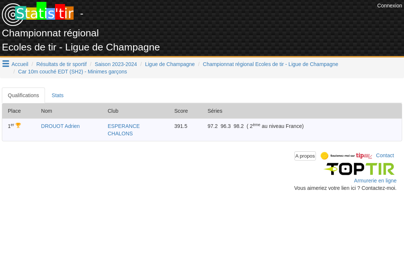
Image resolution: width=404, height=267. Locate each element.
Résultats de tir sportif (61, 64)
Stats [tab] (58, 95)
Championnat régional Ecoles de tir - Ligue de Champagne (270, 64)
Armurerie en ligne (375, 181)
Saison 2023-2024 (116, 64)
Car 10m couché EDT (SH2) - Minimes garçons (72, 72)
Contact (385, 155)
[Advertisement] (240, 18)
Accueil (20, 64)
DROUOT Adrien (60, 126)
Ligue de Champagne (170, 64)
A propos (305, 156)
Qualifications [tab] (23, 95)
